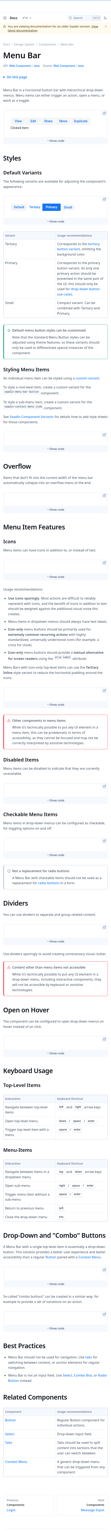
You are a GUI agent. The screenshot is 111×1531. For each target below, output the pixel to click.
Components (47, 44)
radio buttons (48, 883)
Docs (13, 18)
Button (51, 1257)
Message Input (83, 1507)
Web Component (20, 65)
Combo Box (83, 1375)
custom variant (87, 378)
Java (36, 65)
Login (29, 1507)
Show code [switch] (57, 141)
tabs (88, 1357)
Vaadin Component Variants (32, 416)
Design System (24, 44)
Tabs (8, 1442)
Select (67, 1375)
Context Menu (90, 1257)
